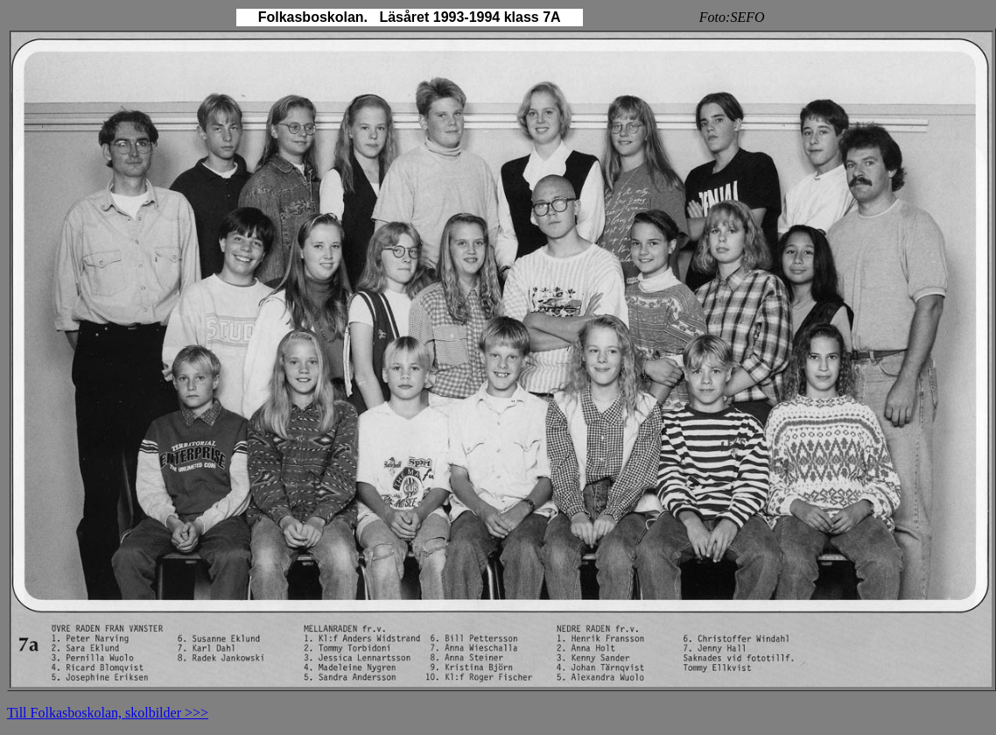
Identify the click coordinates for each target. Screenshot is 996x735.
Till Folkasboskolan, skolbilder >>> (107, 712)
